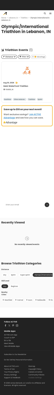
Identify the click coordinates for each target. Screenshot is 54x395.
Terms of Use (9, 369)
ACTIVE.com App (10, 335)
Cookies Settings (35, 377)
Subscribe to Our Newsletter (15, 354)
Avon (29, 300)
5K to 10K (7, 340)
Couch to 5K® (9, 338)
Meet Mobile (9, 343)
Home (3, 18)
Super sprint (25, 275)
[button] (24, 57)
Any (4, 275)
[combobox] (9, 57)
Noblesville (40, 300)
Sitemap (31, 366)
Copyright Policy (34, 369)
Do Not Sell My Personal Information (18, 360)
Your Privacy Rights (11, 372)
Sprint (13, 275)
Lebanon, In (13, 18)
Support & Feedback (12, 377)
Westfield (7, 300)
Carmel (19, 300)
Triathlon (24, 18)
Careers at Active (35, 372)
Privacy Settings (10, 375)
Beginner (14, 286)
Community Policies (36, 375)
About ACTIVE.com (11, 366)
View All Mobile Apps (12, 346)
